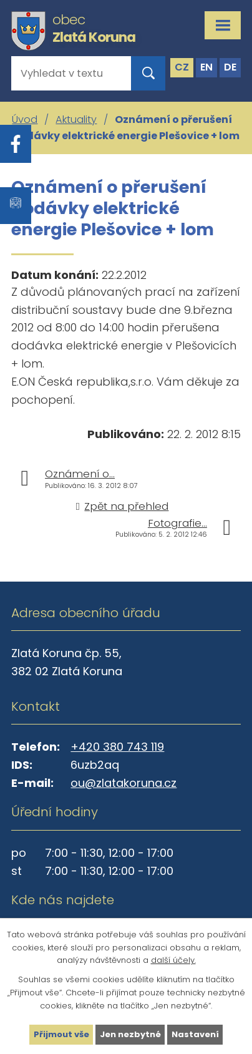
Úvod (24, 119)
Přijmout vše (61, 1034)
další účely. (173, 960)
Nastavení (195, 1034)
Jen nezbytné (130, 1034)
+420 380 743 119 (117, 746)
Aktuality (76, 119)
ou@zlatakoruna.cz (123, 783)
